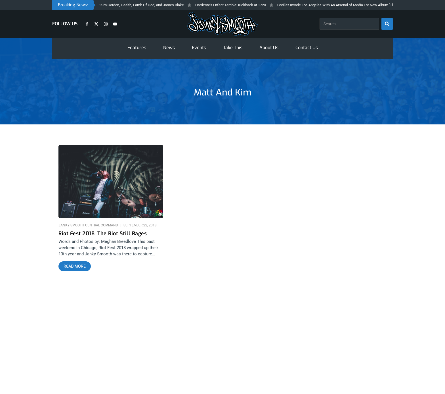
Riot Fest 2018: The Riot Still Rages (102, 233)
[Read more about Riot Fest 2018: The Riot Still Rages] (74, 266)
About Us (268, 48)
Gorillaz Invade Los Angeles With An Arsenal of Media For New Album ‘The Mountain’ (358, 5)
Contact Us (306, 48)
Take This (232, 48)
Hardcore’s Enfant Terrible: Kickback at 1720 (244, 5)
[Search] (387, 24)
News (169, 48)
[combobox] (349, 24)
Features (136, 48)
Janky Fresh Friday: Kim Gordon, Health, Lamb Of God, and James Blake (139, 5)
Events (199, 48)
